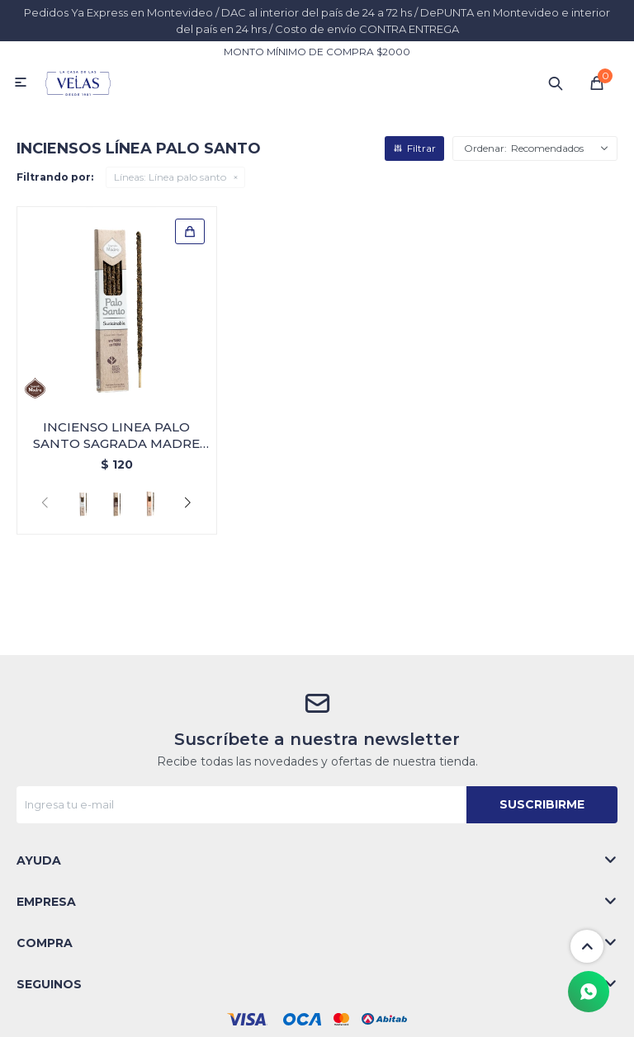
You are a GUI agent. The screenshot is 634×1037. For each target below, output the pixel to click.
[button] (188, 503)
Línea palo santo (170, 177)
